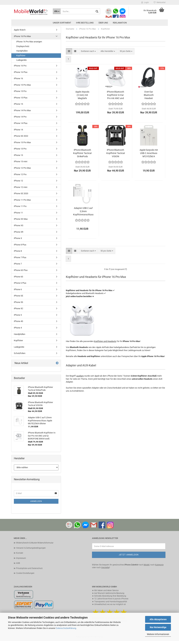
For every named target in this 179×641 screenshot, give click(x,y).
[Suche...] (57, 11)
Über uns (103, 22)
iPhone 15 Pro (20, 91)
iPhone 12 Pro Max (22, 168)
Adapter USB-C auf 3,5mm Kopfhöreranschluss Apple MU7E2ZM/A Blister (83, 211)
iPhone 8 (18, 251)
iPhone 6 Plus (20, 283)
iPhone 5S (18, 302)
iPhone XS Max (21, 219)
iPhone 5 (18, 315)
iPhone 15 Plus (20, 97)
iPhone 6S (18, 276)
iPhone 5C (18, 308)
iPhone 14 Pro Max (22, 110)
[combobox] (88, 51)
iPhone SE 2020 (21, 193)
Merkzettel (159, 2)
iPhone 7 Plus (20, 257)
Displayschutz (22, 46)
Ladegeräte (21, 60)
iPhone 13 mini (20, 161)
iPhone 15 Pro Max (22, 85)
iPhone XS (18, 225)
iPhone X (18, 238)
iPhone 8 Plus (20, 244)
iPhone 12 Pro (20, 174)
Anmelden (36, 501)
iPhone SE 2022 (21, 136)
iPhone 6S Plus (21, 270)
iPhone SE (18, 295)
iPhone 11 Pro (20, 206)
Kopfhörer (20, 55)
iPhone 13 (18, 155)
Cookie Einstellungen (25, 573)
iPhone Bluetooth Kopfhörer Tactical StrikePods (82, 153)
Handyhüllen (22, 51)
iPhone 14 (18, 129)
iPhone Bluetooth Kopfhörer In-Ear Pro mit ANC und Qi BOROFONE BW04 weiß (115, 95)
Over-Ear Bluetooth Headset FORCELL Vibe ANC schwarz (148, 95)
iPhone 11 (18, 212)
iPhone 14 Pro (20, 117)
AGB (18, 563)
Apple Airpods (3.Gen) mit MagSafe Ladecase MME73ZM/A (82, 95)
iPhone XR (18, 232)
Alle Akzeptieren (158, 619)
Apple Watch (20, 30)
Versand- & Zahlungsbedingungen (31, 548)
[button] (69, 51)
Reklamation (120, 22)
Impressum (21, 558)
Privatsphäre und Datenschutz (29, 568)
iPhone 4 (18, 327)
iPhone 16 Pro (20, 65)
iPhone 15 (18, 104)
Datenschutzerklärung (66, 628)
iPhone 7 (18, 264)
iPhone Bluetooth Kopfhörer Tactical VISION (115, 153)
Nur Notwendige (158, 627)
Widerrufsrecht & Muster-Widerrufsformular (34, 543)
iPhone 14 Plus (20, 123)
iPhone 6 (18, 289)
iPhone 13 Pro (20, 148)
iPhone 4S (18, 321)
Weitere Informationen (158, 634)
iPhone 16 (18, 78)
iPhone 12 (18, 180)
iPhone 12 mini (20, 187)
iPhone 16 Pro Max (22, 36)
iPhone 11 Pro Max (22, 200)
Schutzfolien (19, 353)
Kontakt (19, 553)
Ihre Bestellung (85, 22)
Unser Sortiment (62, 22)
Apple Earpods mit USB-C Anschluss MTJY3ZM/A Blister (149, 153)
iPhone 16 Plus (20, 72)
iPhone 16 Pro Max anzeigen (29, 41)
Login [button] (145, 2)
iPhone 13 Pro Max (22, 142)
